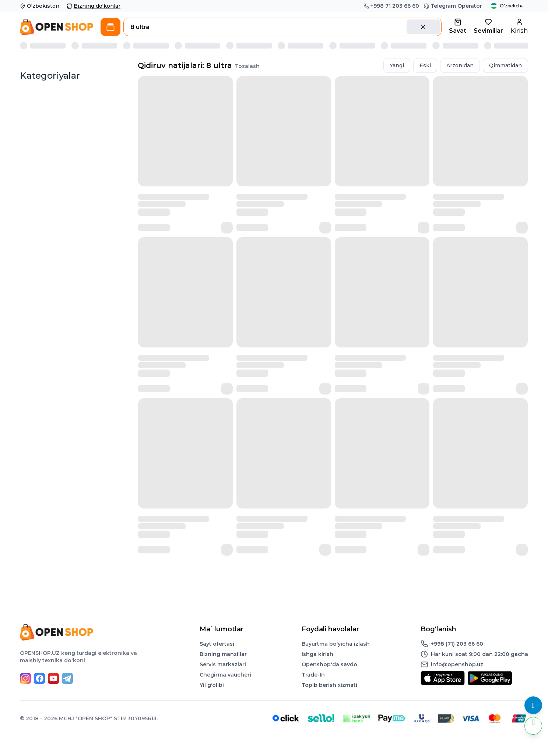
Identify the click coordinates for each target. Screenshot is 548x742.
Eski (425, 65)
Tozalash (247, 66)
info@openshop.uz (457, 664)
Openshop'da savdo (329, 664)
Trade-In (313, 674)
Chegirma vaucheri (225, 674)
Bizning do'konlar (93, 6)
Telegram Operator (453, 6)
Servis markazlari (223, 664)
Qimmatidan (505, 65)
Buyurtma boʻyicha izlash (336, 644)
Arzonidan (460, 65)
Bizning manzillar (223, 654)
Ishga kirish (317, 654)
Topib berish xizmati (329, 685)
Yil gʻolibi (212, 685)
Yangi (397, 65)
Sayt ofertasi (217, 644)
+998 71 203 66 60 (391, 6)
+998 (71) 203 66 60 (457, 644)
